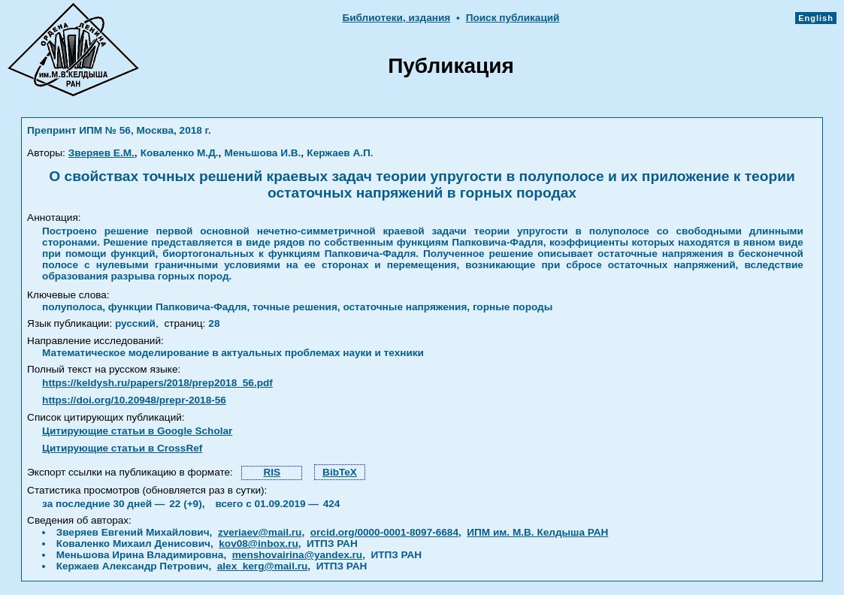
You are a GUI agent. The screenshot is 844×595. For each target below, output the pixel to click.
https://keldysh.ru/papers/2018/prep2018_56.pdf (157, 382)
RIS (271, 472)
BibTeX (339, 472)
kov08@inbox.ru (258, 543)
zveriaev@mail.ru (260, 532)
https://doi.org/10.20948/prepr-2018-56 (134, 400)
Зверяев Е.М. (101, 153)
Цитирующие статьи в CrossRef (122, 448)
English (815, 18)
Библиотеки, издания (396, 17)
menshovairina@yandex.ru (297, 554)
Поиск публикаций (513, 17)
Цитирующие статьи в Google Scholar (137, 430)
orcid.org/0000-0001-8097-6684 (384, 532)
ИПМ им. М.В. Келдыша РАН (537, 532)
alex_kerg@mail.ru (262, 566)
